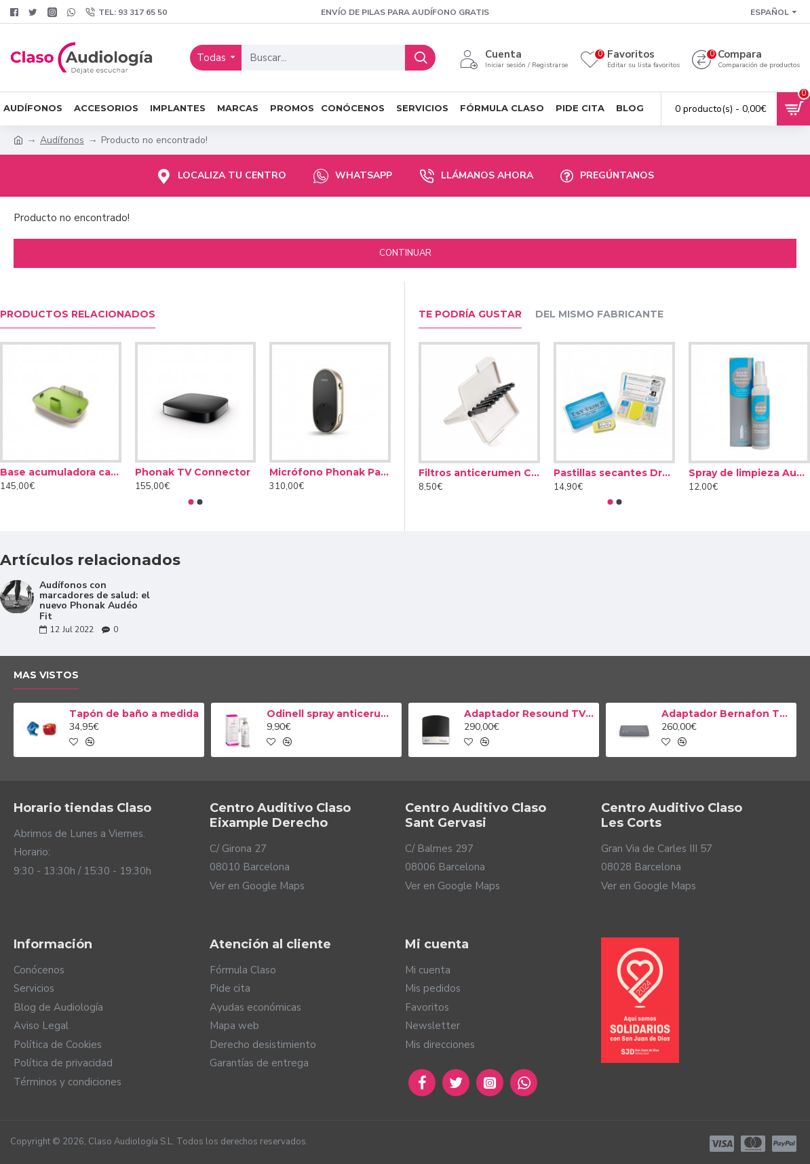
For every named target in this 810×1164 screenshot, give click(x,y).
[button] (191, 502)
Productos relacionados (77, 314)
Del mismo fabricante (599, 314)
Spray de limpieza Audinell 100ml (749, 473)
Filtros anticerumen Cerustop (479, 473)
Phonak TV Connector (192, 472)
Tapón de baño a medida (134, 713)
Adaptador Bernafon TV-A (726, 713)
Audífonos (62, 140)
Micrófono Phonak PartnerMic (330, 472)
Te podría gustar (470, 314)
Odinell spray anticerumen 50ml (332, 713)
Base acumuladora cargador (60, 472)
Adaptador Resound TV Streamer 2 (529, 713)
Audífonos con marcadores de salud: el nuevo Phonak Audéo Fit (94, 601)
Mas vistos (46, 675)
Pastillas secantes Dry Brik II (614, 473)
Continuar (405, 253)
